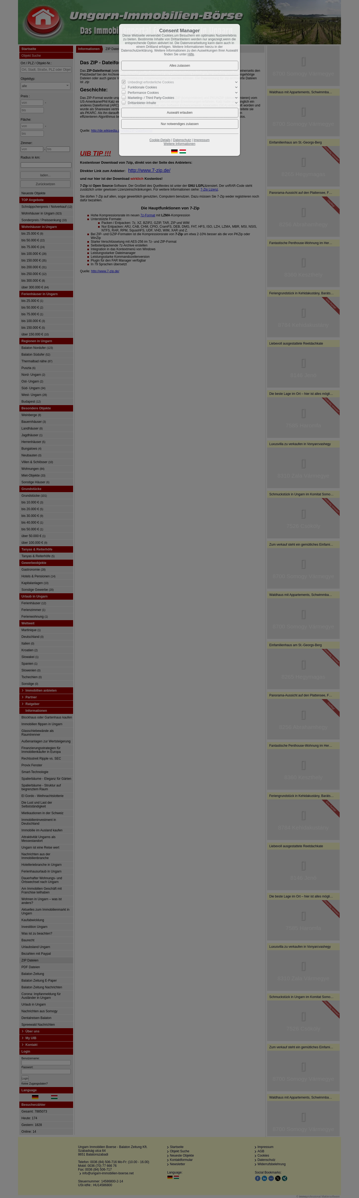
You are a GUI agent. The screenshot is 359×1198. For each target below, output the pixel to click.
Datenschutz (182, 140)
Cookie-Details (159, 140)
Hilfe (191, 54)
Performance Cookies (143, 92)
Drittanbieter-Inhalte (142, 103)
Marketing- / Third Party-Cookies (151, 97)
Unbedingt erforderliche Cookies (151, 82)
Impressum (201, 140)
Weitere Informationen (179, 144)
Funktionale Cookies (142, 87)
